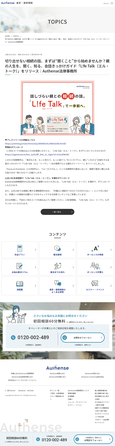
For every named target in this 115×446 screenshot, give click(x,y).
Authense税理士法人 (57, 373)
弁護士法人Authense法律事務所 (22, 373)
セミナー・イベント (75, 405)
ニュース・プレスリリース (77, 402)
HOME (7, 36)
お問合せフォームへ (93, 439)
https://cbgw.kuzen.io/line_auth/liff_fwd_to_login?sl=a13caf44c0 (36, 154)
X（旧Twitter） (11, 390)
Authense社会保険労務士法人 (22, 377)
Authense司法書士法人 (57, 377)
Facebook (21, 390)
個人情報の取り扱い (102, 393)
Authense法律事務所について (78, 390)
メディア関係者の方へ (57, 397)
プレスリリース (36, 54)
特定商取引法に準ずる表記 (102, 397)
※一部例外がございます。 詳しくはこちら (80, 322)
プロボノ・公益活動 (102, 419)
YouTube (30, 390)
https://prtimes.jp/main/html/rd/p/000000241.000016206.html (34, 143)
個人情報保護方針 (101, 390)
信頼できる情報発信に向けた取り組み (102, 409)
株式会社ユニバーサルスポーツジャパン (22, 380)
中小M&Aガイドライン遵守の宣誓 (102, 403)
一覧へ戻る (56, 211)
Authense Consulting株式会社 (92, 377)
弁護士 (70, 399)
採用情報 (71, 396)
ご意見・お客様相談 (57, 393)
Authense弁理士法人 (92, 373)
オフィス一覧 (54, 390)
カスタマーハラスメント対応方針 (102, 415)
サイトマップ (99, 422)
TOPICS (16, 36)
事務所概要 (72, 393)
